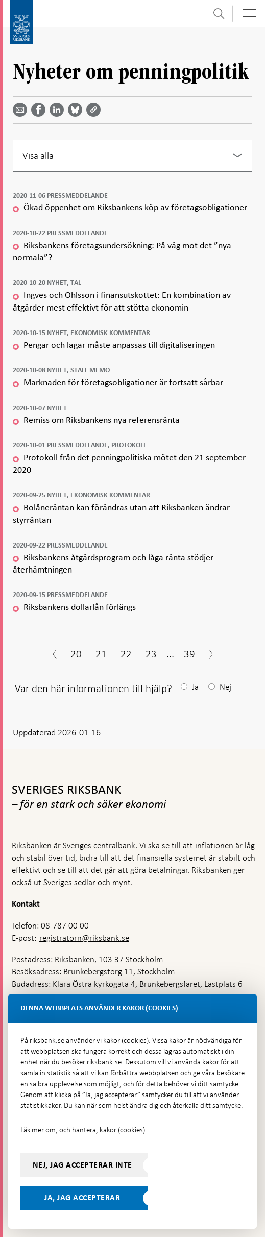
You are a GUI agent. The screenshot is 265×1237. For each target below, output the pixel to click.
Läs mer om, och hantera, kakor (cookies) (82, 1129)
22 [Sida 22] (126, 653)
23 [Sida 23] (151, 653)
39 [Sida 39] (189, 653)
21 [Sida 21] (101, 653)
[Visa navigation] (249, 13)
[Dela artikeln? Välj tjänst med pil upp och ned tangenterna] (59, 110)
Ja (195, 687)
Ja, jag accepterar (82, 1198)
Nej (225, 687)
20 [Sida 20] (76, 653)
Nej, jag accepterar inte (82, 1165)
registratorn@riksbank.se (84, 938)
